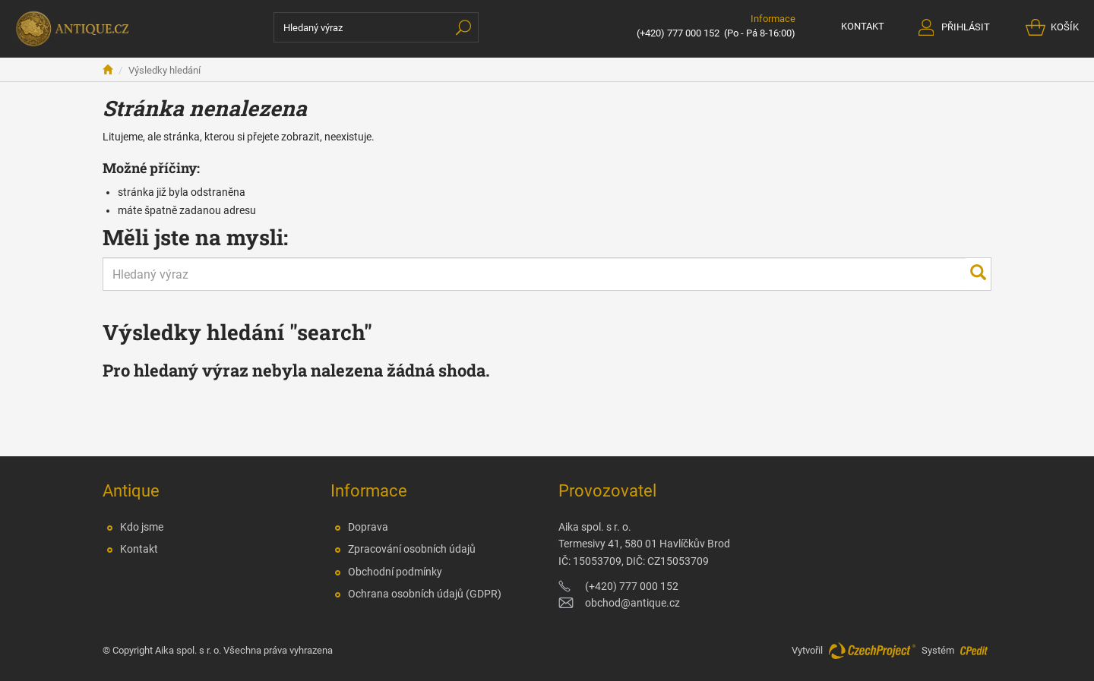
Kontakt (139, 549)
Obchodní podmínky (395, 572)
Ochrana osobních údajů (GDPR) (424, 594)
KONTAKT (862, 26)
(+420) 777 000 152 (678, 33)
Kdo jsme (141, 527)
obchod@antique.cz (632, 603)
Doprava (368, 527)
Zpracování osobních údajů (412, 549)
